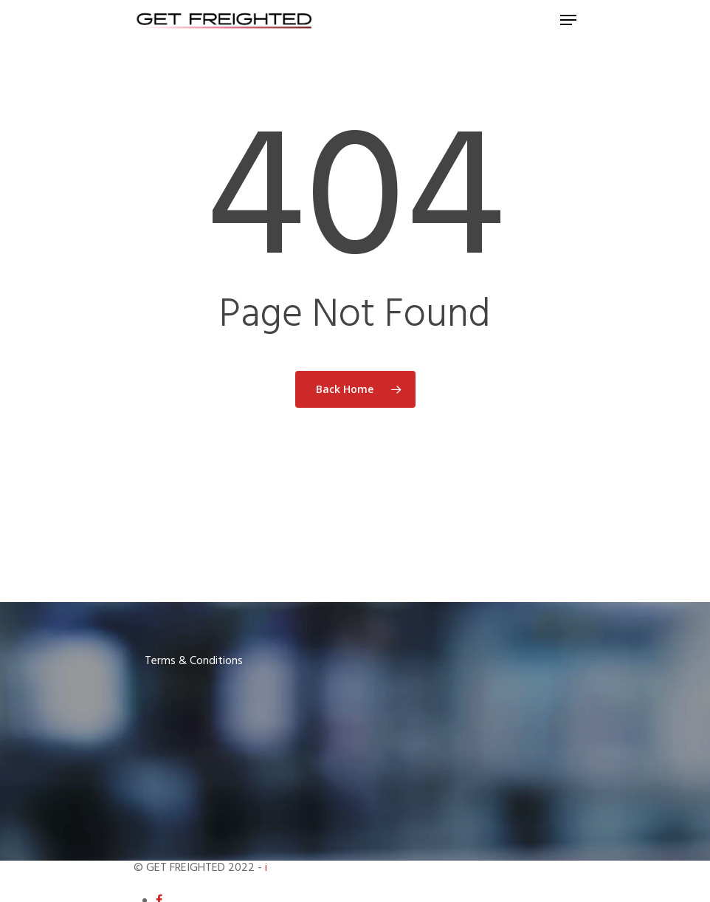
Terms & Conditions (194, 661)
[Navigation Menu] (568, 20)
